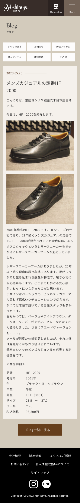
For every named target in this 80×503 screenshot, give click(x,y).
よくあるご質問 (60, 455)
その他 (63, 60)
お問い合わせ (19, 464)
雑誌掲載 (39, 60)
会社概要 (15, 455)
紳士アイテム (63, 50)
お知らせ (39, 50)
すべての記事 (15, 50)
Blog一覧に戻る (38, 433)
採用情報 (35, 455)
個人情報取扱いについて (52, 464)
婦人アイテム (15, 60)
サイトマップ (40, 472)
